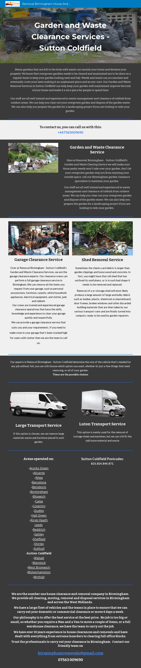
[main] (70, 35)
